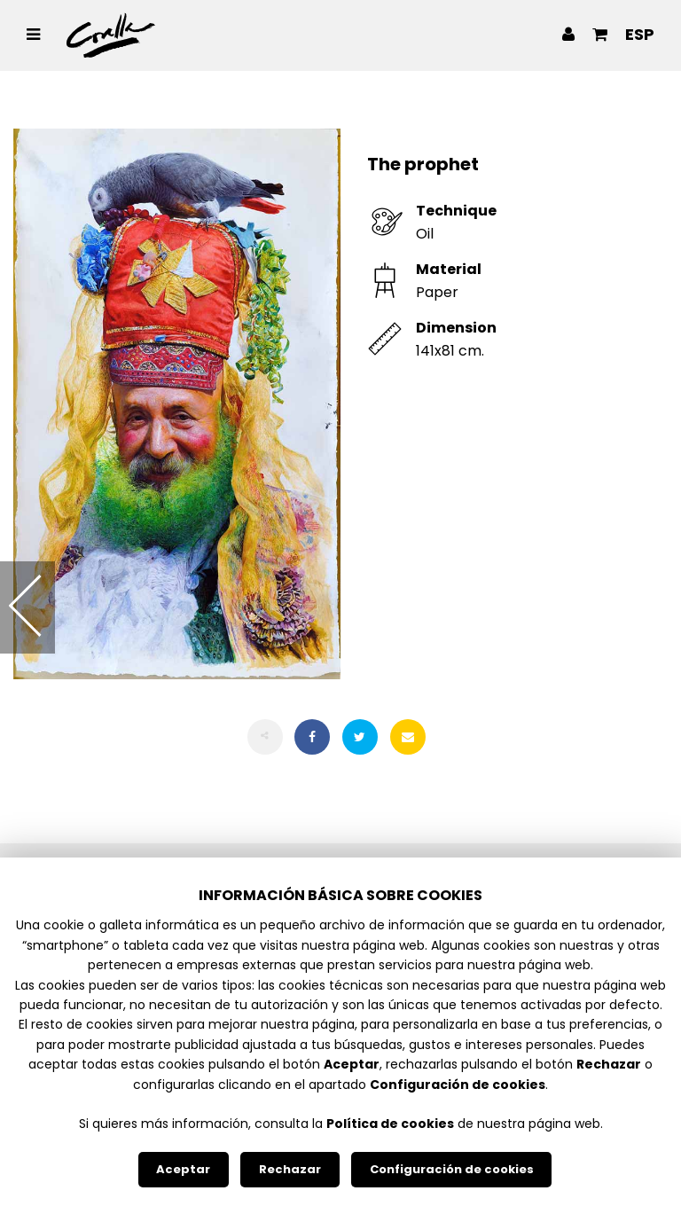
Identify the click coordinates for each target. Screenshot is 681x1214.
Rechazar (290, 1169)
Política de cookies (390, 1123)
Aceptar (183, 1169)
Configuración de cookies (452, 1169)
